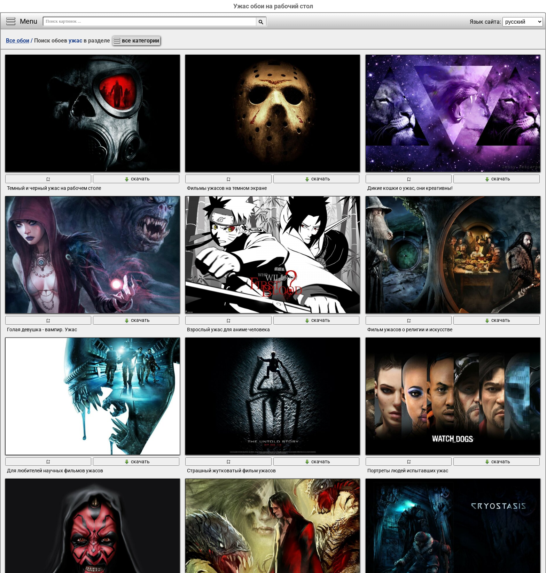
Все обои (17, 40)
